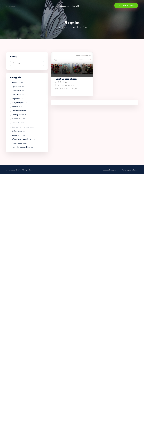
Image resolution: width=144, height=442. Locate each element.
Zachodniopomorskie (23, 127)
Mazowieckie (20, 143)
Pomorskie (19, 123)
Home (51, 6)
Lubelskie (18, 135)
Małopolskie (75, 27)
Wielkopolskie (20, 115)
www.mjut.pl (10, 170)
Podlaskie (18, 95)
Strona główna (61, 27)
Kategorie (63, 6)
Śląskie (17, 82)
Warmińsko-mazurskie (23, 139)
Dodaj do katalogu (126, 5)
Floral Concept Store (66, 78)
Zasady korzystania (110, 170)
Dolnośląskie (19, 131)
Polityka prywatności (130, 170)
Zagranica (18, 99)
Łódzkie (17, 107)
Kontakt (75, 6)
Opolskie (18, 86)
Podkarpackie (20, 111)
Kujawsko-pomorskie (23, 147)
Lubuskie (18, 90)
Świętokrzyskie (20, 103)
